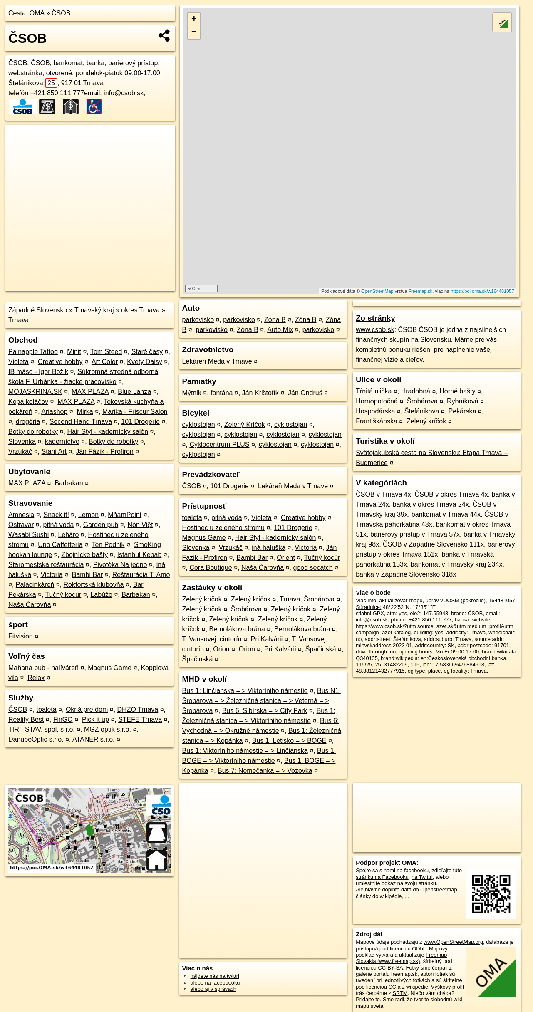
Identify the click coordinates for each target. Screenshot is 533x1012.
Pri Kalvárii (267, 639)
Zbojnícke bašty (84, 554)
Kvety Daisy (144, 361)
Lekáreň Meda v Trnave (217, 361)
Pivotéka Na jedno (120, 564)
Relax (36, 677)
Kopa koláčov (28, 401)
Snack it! (56, 514)
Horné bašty (457, 391)
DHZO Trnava (138, 709)
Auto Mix (280, 329)
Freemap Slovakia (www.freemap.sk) (401, 958)
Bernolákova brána (237, 629)
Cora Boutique (210, 567)
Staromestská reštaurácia (46, 564)
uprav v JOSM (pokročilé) (456, 600)
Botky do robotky (33, 431)
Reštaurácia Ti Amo (141, 574)
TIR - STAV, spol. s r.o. (41, 729)
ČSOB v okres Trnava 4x (451, 494)
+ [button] (194, 19)
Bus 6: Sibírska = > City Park (264, 710)
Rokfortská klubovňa (94, 584)
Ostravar (21, 524)
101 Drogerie (140, 421)
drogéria (28, 421)
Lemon (88, 514)
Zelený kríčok (202, 599)
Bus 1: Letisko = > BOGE (289, 740)
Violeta (18, 361)
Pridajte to (368, 999)
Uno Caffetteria (60, 544)
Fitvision (20, 636)
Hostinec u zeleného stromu (223, 527)
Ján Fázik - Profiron (105, 451)
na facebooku (413, 870)
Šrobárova (246, 609)
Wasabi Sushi (28, 534)
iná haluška (268, 547)
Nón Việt (140, 524)
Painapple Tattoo (33, 351)
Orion (221, 649)
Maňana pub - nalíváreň (43, 667)
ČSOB (61, 13)
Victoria (51, 574)
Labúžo (101, 594)
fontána (222, 392)
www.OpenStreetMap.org (453, 942)
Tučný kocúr (63, 594)
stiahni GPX (370, 613)
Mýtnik (191, 392)
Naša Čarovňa (29, 604)
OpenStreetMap (377, 291)
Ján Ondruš (305, 392)
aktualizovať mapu (400, 600)
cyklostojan (198, 424)
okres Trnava (140, 310)
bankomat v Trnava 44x (446, 514)
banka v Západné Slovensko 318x (406, 574)
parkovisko (198, 319)
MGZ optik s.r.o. (107, 729)
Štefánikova (32, 83)
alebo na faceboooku (215, 983)
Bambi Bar (87, 574)
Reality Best (26, 719)
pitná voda (58, 524)
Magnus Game (109, 667)
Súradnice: (368, 607)
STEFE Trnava (140, 719)
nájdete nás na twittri (215, 976)
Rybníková (462, 401)
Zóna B (275, 319)
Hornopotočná (377, 401)
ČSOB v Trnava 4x (383, 494)
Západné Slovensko (37, 310)
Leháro (68, 534)
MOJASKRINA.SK (35, 391)
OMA (37, 13)
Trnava (18, 320)
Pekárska (462, 411)
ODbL (419, 948)
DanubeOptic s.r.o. (36, 739)
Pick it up (95, 719)
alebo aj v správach (213, 989)
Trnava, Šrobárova (307, 599)
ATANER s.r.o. (93, 739)
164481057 (501, 600)
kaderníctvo (62, 441)
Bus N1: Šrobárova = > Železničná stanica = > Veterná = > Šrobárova (261, 700)
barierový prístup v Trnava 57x (415, 534)
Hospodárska (375, 411)
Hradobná (415, 391)
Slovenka (22, 441)
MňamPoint (124, 514)
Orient (286, 557)
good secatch (312, 567)
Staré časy (147, 351)
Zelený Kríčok (244, 424)
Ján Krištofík (260, 392)
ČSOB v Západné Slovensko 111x (433, 544)
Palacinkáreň (35, 584)
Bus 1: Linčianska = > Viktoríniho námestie (245, 690)
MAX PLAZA (90, 391)
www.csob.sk (375, 329)
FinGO (63, 719)
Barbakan (69, 483)
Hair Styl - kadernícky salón (107, 431)
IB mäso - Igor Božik (38, 371)
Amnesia (21, 514)
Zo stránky (375, 318)
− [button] (194, 32)
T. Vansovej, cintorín (212, 639)
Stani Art (53, 451)
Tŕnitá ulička (374, 391)
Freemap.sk (420, 291)
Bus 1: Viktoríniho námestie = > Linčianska (245, 750)
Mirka (85, 411)
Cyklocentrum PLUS (219, 444)
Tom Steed (106, 351)
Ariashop (54, 411)
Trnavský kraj (94, 310)
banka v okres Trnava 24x (431, 504)
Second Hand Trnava (81, 421)
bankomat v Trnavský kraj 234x (457, 564)
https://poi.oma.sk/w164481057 (482, 291)
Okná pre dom (87, 709)
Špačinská (320, 649)
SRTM (399, 993)
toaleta (47, 709)
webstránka (25, 73)
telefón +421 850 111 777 (46, 92)
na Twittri (422, 877)
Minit (74, 351)
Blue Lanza (134, 391)
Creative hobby (60, 361)
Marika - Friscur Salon (134, 411)
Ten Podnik (108, 544)
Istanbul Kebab (139, 554)
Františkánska (376, 421)
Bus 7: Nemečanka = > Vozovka (265, 770)
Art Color (105, 361)
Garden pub (101, 524)
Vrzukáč (20, 451)
